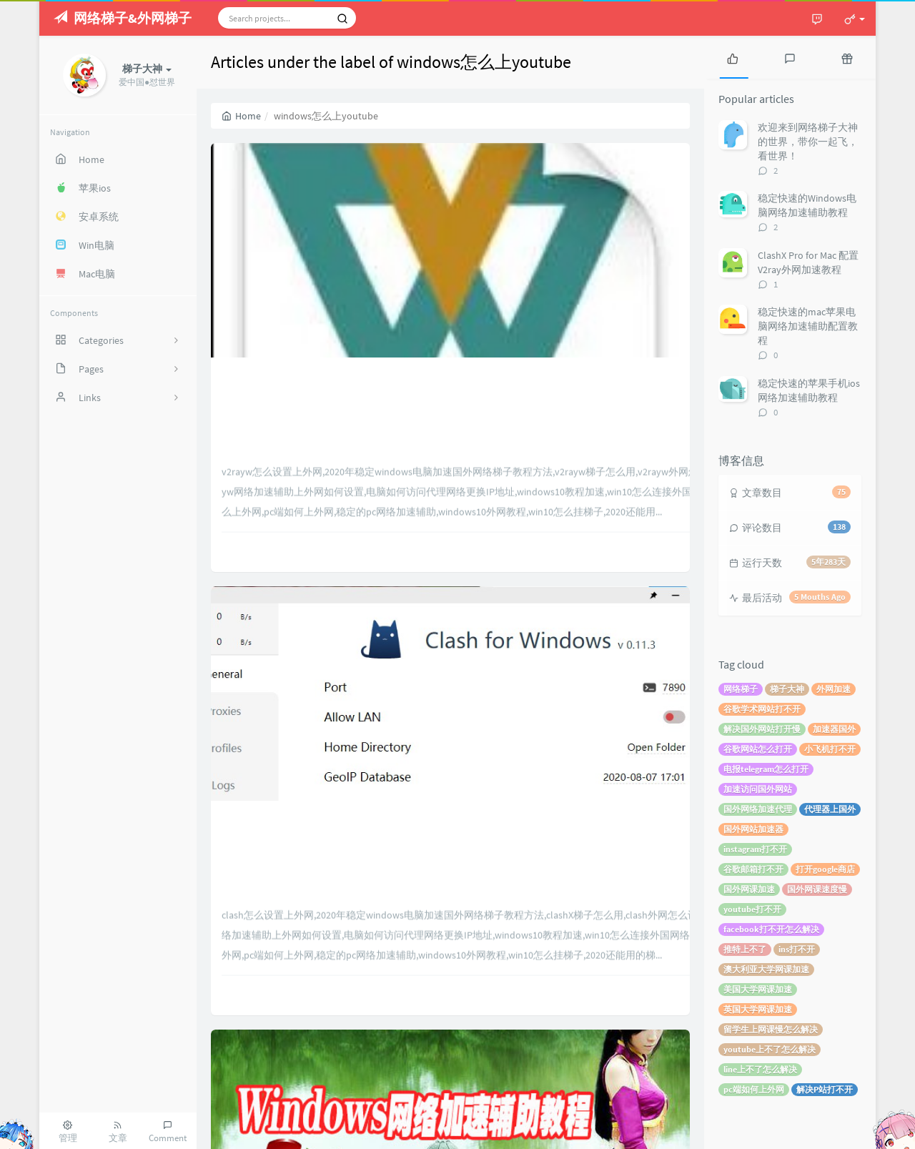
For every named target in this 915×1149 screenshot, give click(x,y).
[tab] (732, 57)
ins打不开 (796, 949)
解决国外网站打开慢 (762, 729)
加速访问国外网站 (757, 789)
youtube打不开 (752, 909)
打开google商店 (825, 869)
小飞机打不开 (830, 749)
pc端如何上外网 (753, 1089)
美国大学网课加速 (757, 989)
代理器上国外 (830, 809)
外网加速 (833, 689)
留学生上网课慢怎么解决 (770, 1029)
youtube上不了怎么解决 (769, 1049)
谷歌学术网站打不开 (762, 709)
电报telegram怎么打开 (765, 769)
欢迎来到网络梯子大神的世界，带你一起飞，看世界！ (808, 141)
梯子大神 (787, 689)
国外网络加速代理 (757, 809)
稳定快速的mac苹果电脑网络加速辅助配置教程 (808, 326)
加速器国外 (834, 729)
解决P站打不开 (824, 1089)
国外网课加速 (749, 889)
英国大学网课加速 (757, 1009)
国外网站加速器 (753, 829)
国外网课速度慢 (817, 889)
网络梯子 (740, 689)
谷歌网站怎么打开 (757, 749)
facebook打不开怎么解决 (771, 929)
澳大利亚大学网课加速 (766, 969)
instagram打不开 (755, 849)
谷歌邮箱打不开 (753, 869)
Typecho (754, 1131)
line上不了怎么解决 (760, 1069)
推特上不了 (744, 949)
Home (241, 115)
